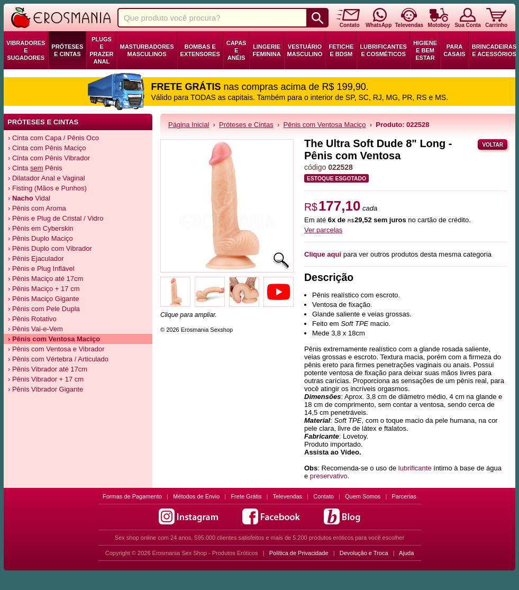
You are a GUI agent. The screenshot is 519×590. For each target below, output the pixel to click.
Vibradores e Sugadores (25, 50)
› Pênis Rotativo (32, 319)
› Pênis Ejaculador (36, 258)
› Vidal (29, 198)
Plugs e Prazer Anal (101, 50)
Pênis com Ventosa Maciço (325, 125)
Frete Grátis (246, 496)
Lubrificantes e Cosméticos (383, 50)
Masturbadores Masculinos (147, 50)
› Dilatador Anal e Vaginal (46, 178)
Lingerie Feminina (266, 50)
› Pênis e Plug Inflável (41, 269)
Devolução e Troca (364, 553)
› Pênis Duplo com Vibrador (50, 248)
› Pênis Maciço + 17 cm (43, 289)
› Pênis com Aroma (37, 208)
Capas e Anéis (236, 50)
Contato (323, 496)
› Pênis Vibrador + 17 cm (46, 379)
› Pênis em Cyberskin (41, 228)
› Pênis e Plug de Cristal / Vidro (55, 218)
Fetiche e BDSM (341, 50)
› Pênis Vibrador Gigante (45, 389)
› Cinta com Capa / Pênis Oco (53, 138)
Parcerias (404, 496)
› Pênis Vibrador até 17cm (47, 369)
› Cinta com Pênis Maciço (47, 148)
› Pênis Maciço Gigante (43, 299)
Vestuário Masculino (305, 50)
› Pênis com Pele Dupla (44, 309)
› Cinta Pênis (35, 168)
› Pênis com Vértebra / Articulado (58, 359)
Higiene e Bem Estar (425, 50)
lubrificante (415, 468)
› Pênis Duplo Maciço (40, 238)
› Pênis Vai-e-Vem (35, 329)
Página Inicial (188, 125)
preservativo (329, 476)
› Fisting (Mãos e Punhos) (47, 188)
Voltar (492, 145)
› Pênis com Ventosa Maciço (54, 339)
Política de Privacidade (299, 553)
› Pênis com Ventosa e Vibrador (56, 349)
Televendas (287, 496)
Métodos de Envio (196, 496)
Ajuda (406, 553)
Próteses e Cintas (67, 50)
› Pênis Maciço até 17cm (45, 279)
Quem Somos (362, 496)
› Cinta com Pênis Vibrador (49, 158)
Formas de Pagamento (132, 496)
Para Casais (454, 50)
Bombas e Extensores (200, 50)
